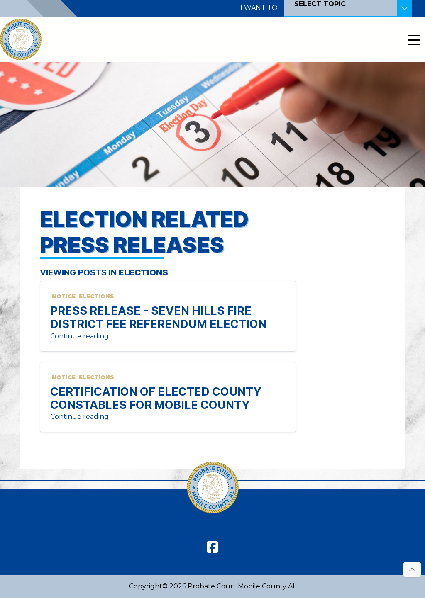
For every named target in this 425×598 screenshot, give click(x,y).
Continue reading (79, 336)
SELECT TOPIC (320, 4)
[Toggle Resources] (404, 8)
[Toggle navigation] (414, 39)
